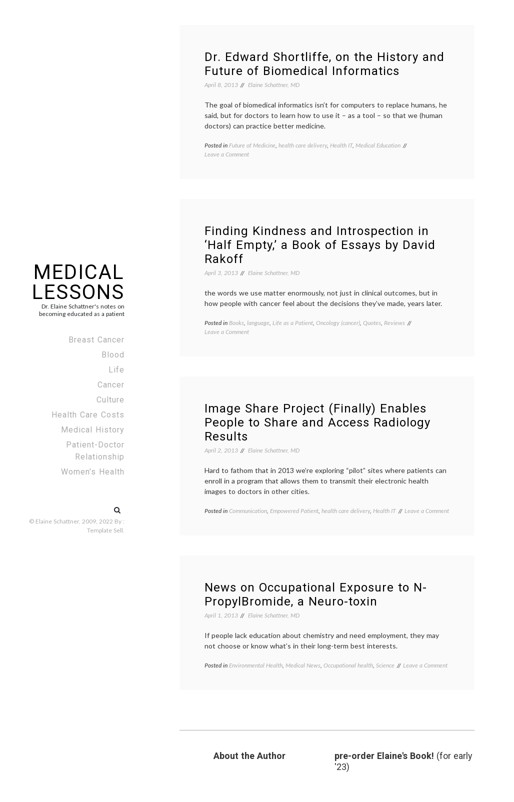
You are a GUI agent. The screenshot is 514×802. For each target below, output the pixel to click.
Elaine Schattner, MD (274, 84)
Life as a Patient (292, 322)
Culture (110, 399)
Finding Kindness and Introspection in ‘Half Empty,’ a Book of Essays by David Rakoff (320, 245)
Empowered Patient (294, 510)
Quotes (372, 322)
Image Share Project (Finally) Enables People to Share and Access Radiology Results (317, 423)
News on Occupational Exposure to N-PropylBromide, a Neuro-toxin (315, 594)
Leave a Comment (226, 154)
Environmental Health (255, 665)
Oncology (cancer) (338, 322)
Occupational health (348, 665)
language (258, 322)
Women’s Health (92, 471)
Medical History (92, 429)
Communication (248, 510)
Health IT (341, 145)
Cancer (111, 385)
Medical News (303, 665)
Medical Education (378, 145)
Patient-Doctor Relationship (95, 451)
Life (116, 369)
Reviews (394, 322)
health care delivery (302, 145)
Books (236, 322)
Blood (113, 355)
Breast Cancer (96, 339)
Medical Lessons (78, 282)
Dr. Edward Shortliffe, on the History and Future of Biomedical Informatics (324, 64)
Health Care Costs (88, 415)
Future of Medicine (252, 145)
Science (385, 665)
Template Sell (105, 530)
